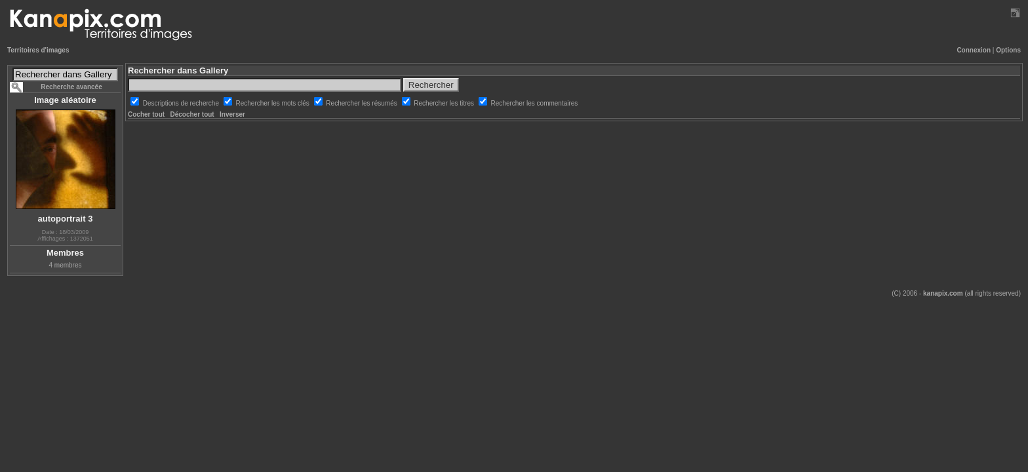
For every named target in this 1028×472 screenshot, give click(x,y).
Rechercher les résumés (362, 103)
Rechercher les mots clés (273, 103)
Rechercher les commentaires (534, 103)
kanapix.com (943, 293)
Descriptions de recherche (182, 103)
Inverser (232, 114)
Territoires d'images (38, 50)
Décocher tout (192, 114)
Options (1008, 50)
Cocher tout (146, 114)
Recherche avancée (71, 86)
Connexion (974, 50)
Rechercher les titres (444, 103)
